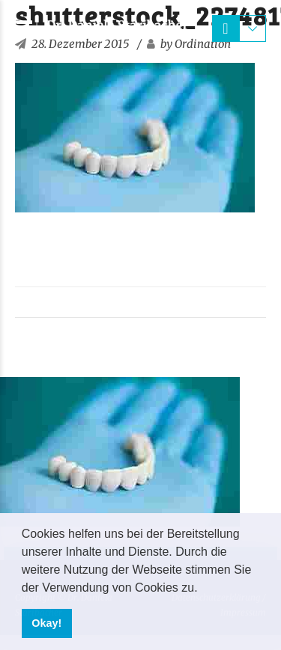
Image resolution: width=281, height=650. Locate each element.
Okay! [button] (46, 623)
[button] (203, 588)
